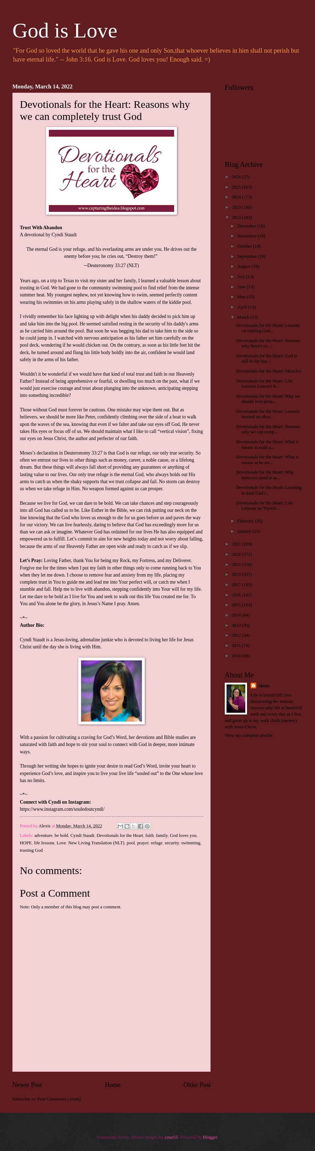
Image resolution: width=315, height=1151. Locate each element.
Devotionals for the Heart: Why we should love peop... (268, 399)
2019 (237, 564)
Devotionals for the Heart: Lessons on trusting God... (268, 328)
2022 (237, 217)
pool (131, 842)
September (247, 256)
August (244, 266)
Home (112, 1084)
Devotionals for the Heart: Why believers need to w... (265, 475)
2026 (237, 176)
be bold (61, 835)
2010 (237, 655)
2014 (237, 615)
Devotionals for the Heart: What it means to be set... (267, 460)
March (243, 317)
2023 (237, 207)
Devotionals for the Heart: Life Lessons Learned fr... (264, 383)
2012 (237, 635)
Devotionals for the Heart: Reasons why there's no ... (268, 343)
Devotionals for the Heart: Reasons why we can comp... (268, 429)
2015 (237, 604)
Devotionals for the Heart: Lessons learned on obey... (268, 414)
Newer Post (27, 1084)
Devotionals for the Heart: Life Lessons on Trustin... (264, 506)
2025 (237, 187)
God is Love (65, 30)
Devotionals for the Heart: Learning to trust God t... (268, 490)
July (241, 276)
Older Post (197, 1084)
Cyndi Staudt (82, 835)
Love (61, 842)
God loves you (183, 835)
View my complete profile (249, 735)
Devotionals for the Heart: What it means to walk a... (267, 444)
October (245, 246)
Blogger (210, 1137)
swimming (190, 842)
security (172, 842)
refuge (156, 842)
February (246, 521)
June (242, 286)
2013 (237, 625)
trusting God (31, 850)
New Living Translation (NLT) (96, 842)
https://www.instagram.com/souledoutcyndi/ (62, 809)
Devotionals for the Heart (120, 835)
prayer (142, 842)
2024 (237, 197)
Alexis (264, 685)
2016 (237, 594)
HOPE (26, 842)
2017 (237, 584)
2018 (237, 574)
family (162, 835)
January (244, 531)
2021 (237, 544)
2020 (237, 554)
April (242, 307)
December (247, 226)
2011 (237, 645)
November (247, 235)
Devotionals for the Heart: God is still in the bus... (266, 358)
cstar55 (171, 1137)
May (242, 296)
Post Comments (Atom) (59, 1099)
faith (149, 835)
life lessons (44, 842)
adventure (43, 835)
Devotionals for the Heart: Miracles (268, 371)
